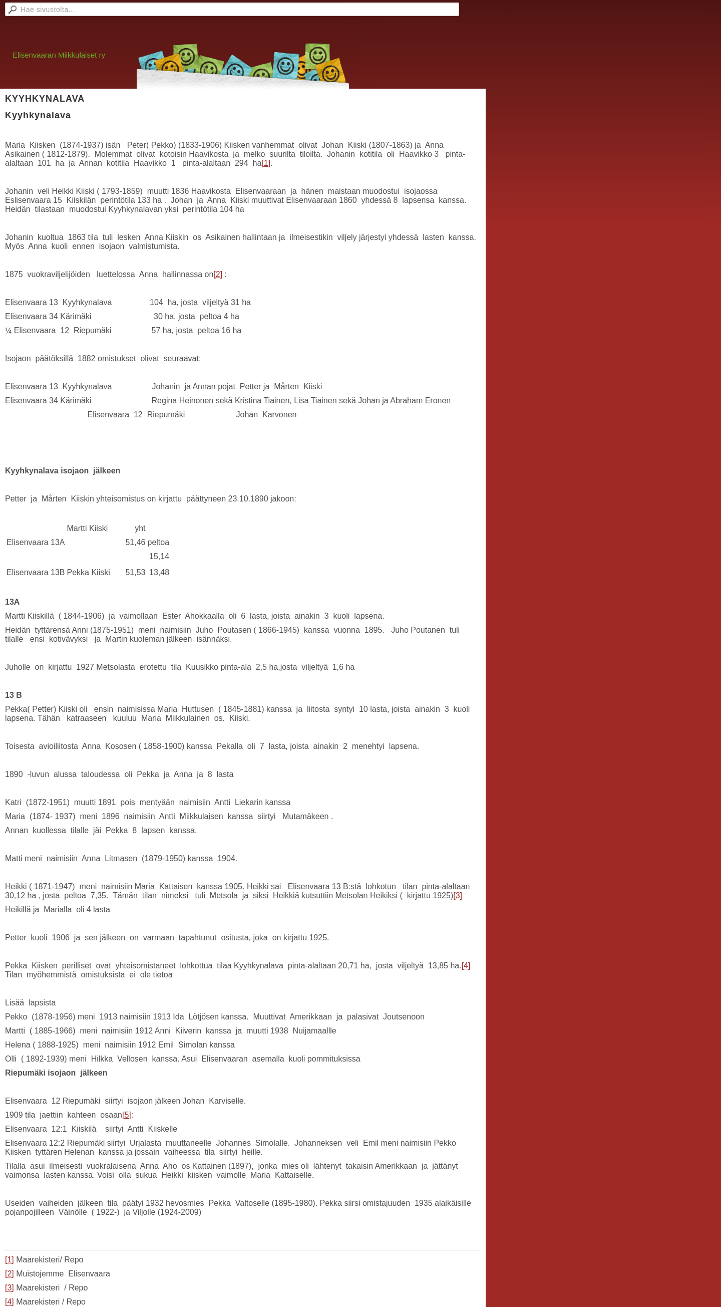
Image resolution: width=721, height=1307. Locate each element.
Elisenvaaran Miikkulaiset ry (59, 55)
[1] (265, 163)
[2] (217, 274)
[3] (457, 895)
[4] (466, 965)
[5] (126, 1115)
